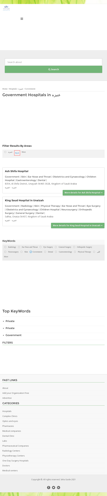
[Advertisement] (41, 121)
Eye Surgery (93, 205)
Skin (23, 176)
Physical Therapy (50, 205)
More (24, 152)
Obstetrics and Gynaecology (69, 176)
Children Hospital (49, 209)
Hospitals (13, 89)
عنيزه (20, 89)
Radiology (26, 205)
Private (10, 321)
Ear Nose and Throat (39, 176)
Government (30, 89)
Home (4, 89)
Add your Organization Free (15, 393)
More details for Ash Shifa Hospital (84, 192)
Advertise (7, 397)
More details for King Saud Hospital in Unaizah (78, 225)
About (5, 388)
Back (17, 153)
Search (53, 69)
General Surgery (25, 213)
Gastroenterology (26, 180)
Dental (41, 180)
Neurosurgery (69, 209)
